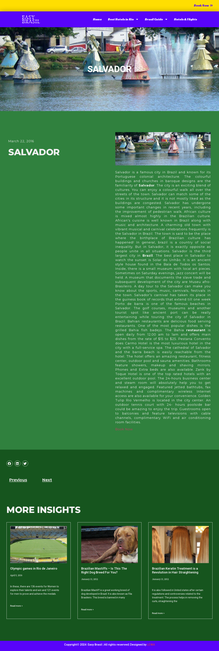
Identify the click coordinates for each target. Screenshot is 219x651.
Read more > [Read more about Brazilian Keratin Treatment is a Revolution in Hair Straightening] (158, 613)
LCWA (151, 644)
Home (97, 19)
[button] (9, 463)
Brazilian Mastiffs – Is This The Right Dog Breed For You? (104, 570)
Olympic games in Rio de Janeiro (33, 568)
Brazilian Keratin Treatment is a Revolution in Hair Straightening (175, 570)
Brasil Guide (156, 19)
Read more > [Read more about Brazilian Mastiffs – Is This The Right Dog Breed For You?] (87, 609)
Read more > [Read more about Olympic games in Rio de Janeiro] (16, 606)
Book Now (124, 429)
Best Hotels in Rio (123, 19)
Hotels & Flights (185, 19)
